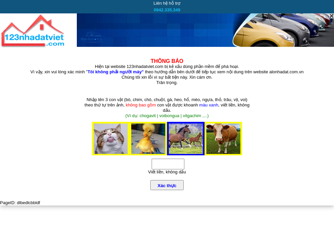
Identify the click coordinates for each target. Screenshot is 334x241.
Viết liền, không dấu (167, 171)
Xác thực (167, 185)
